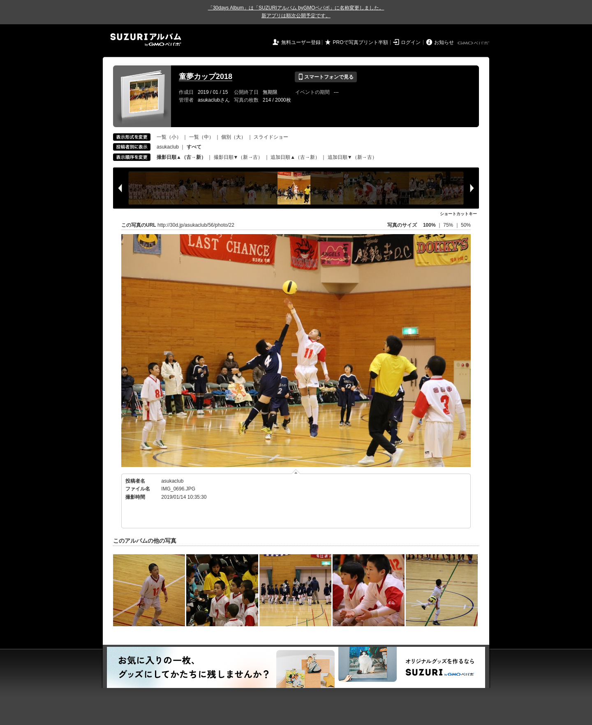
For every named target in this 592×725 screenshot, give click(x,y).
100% (429, 225)
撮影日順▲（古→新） (181, 157)
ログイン (411, 42)
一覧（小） (169, 137)
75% (448, 225)
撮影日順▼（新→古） (238, 157)
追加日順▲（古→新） (295, 157)
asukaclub (168, 147)
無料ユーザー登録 (301, 42)
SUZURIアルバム (146, 40)
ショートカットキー (458, 213)
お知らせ (444, 42)
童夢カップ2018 (205, 76)
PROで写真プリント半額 (360, 42)
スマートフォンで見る (326, 77)
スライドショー (271, 137)
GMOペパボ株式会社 (474, 43)
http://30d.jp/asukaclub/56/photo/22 (195, 225)
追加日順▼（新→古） (352, 157)
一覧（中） (201, 137)
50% (466, 225)
